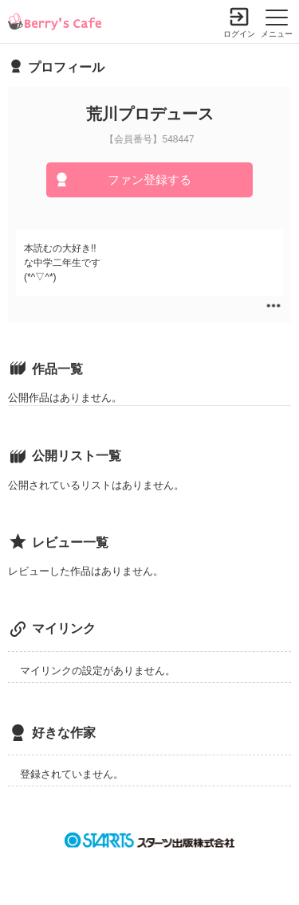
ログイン (239, 33)
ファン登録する (149, 179)
